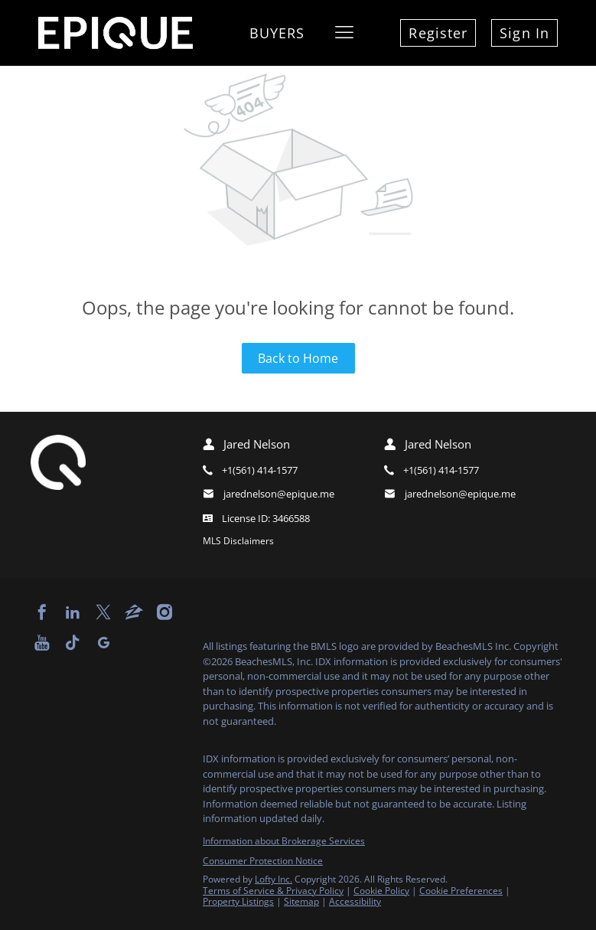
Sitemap (301, 901)
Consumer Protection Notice (263, 860)
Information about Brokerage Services (284, 840)
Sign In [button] (524, 33)
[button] (344, 33)
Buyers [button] (277, 33)
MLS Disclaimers (238, 540)
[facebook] (42, 612)
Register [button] (438, 33)
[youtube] (42, 642)
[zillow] (133, 612)
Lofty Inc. (273, 879)
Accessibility (355, 901)
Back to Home (298, 358)
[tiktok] (72, 642)
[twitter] (103, 612)
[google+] (103, 642)
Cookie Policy (381, 890)
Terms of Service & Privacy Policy (273, 890)
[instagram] (164, 612)
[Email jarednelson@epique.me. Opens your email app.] (270, 494)
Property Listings (238, 901)
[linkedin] (72, 612)
